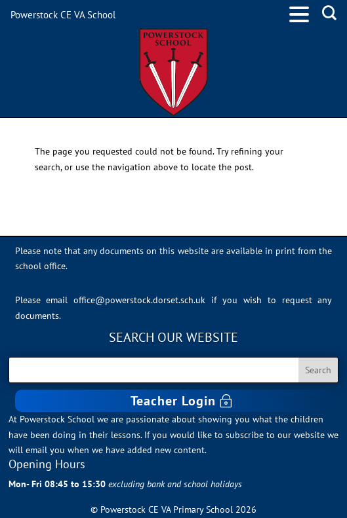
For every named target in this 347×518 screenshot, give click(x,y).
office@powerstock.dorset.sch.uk (139, 300)
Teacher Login (173, 400)
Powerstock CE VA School (62, 15)
